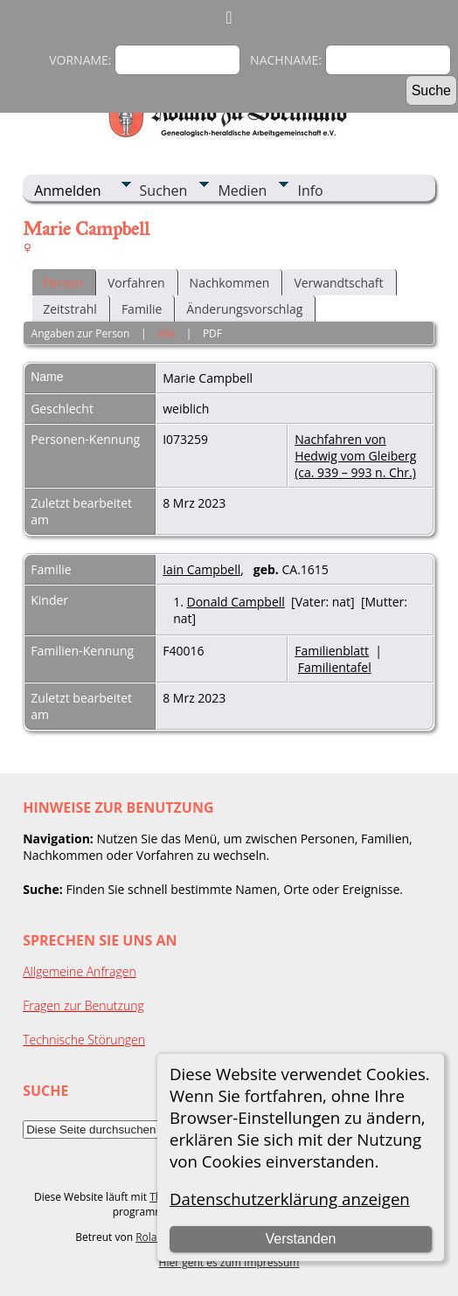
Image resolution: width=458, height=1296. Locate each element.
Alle (166, 333)
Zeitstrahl (70, 309)
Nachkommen (230, 282)
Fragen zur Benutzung (83, 1005)
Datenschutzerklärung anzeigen (290, 1198)
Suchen (164, 190)
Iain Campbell (201, 569)
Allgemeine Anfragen (79, 971)
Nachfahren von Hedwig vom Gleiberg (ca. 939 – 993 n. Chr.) (355, 456)
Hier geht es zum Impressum (229, 1262)
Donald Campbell (236, 601)
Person (63, 282)
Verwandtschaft (338, 282)
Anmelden (67, 190)
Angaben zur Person (80, 333)
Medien (242, 190)
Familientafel (334, 667)
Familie (141, 309)
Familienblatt (332, 650)
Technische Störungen (84, 1039)
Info (310, 190)
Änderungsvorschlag (244, 309)
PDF (212, 333)
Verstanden (301, 1238)
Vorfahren (136, 282)
